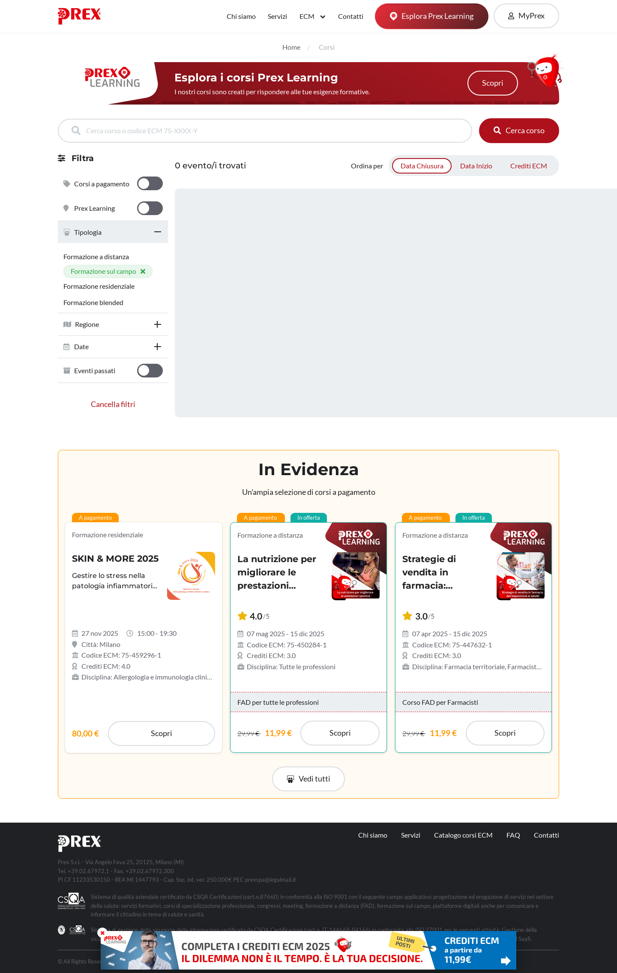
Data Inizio (476, 166)
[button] (113, 232)
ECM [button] (308, 16)
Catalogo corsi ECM (463, 835)
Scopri (492, 82)
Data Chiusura (422, 166)
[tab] (113, 232)
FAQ (513, 835)
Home (291, 47)
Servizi (277, 16)
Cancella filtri (113, 404)
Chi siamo (241, 16)
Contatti (350, 16)
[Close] (102, 933)
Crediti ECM (528, 166)
